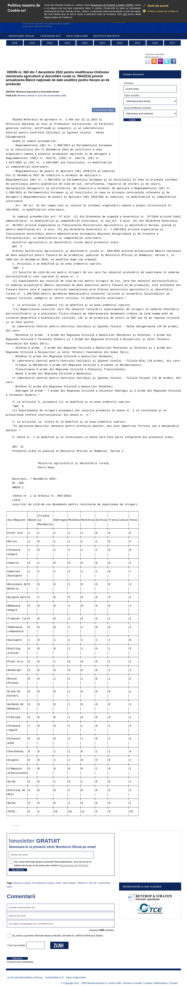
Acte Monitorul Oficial (43, 883)
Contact (174, 983)
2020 (120, 42)
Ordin (58, 883)
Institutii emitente (106, 36)
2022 (84, 42)
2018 (155, 42)
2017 (172, 42)
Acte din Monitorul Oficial (25, 977)
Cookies (148, 983)
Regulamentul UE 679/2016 (73, 865)
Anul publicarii (77, 36)
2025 (32, 42)
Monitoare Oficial (22, 36)
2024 (49, 42)
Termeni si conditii (132, 983)
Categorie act (50, 36)
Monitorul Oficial (22, 883)
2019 (137, 42)
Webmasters (161, 983)
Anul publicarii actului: (138, 107)
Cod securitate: (16, 945)
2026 (14, 42)
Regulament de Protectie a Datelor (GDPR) (112, 5)
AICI (125, 14)
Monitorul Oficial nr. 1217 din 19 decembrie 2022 (42, 95)
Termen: (129, 83)
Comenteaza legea (104, 110)
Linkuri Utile (115, 983)
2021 (102, 42)
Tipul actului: (132, 95)
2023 (67, 42)
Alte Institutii (68, 883)
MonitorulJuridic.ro (97, 983)
